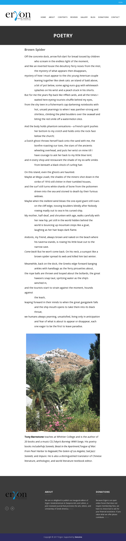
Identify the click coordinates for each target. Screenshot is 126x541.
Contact (115, 17)
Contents (62, 17)
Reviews (74, 17)
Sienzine (78, 537)
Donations (103, 17)
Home (43, 17)
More (71, 509)
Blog (93, 17)
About (52, 17)
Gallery (84, 17)
